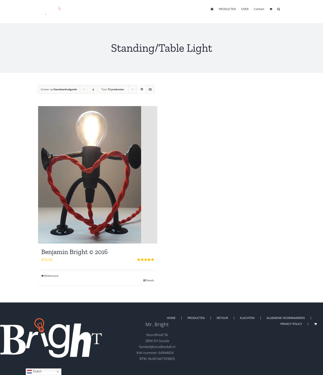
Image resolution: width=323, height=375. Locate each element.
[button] (278, 8)
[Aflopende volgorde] (93, 89)
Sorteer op (59, 89)
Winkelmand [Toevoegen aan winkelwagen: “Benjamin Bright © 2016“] (51, 276)
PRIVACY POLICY (291, 324)
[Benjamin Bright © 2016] (97, 175)
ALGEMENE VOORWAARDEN (286, 318)
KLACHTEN (247, 318)
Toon (112, 89)
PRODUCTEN (196, 318)
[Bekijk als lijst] (150, 89)
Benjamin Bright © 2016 (74, 252)
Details (150, 280)
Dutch (34, 371)
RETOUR (222, 318)
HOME (171, 318)
